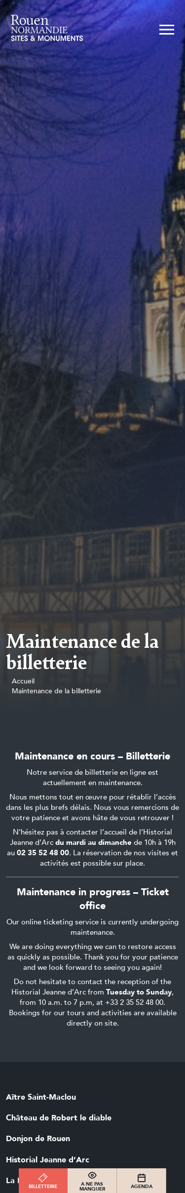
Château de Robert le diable (58, 1118)
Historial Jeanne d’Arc (47, 1159)
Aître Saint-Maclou (41, 1097)
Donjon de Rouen (38, 1138)
